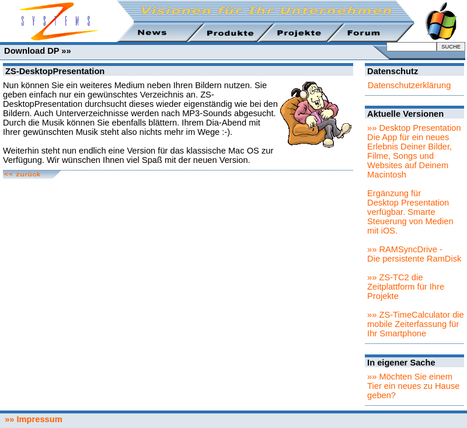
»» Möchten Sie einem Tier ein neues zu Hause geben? (413, 386)
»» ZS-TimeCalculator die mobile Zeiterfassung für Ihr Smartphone (415, 324)
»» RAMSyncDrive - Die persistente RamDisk (414, 254)
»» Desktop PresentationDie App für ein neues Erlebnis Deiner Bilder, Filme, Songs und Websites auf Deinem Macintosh (414, 151)
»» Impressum (31, 419)
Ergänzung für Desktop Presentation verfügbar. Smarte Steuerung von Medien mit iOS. (410, 212)
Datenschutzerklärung (409, 85)
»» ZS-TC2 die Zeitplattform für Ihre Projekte (405, 287)
